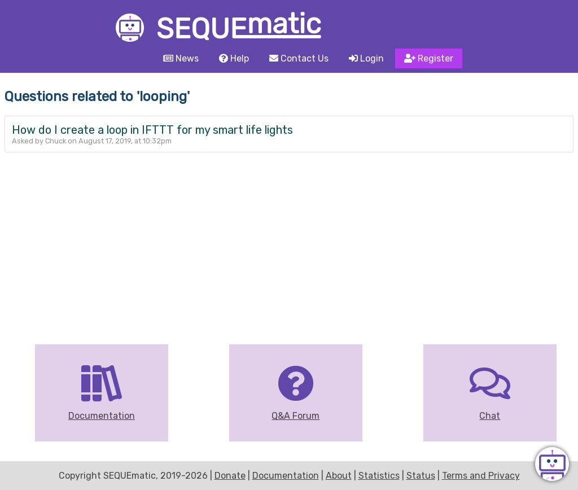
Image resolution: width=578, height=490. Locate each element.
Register (428, 58)
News (181, 58)
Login (366, 58)
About (339, 475)
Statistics (379, 475)
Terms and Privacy (481, 475)
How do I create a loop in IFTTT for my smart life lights (152, 130)
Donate (230, 475)
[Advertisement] (289, 237)
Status (420, 475)
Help (234, 58)
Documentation (285, 475)
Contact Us (299, 58)
